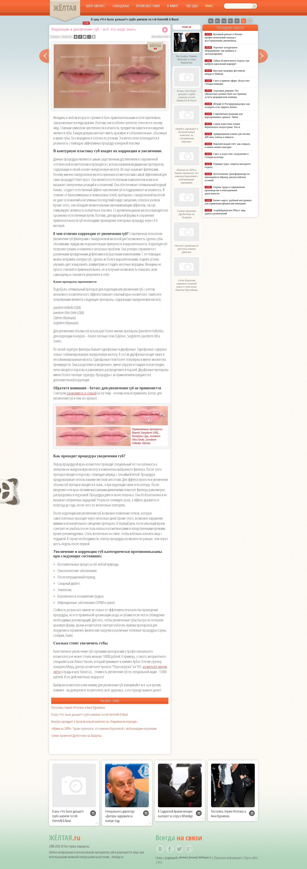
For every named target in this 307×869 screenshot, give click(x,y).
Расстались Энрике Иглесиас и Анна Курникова (78, 707)
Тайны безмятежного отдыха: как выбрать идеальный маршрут (227, 62)
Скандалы (121, 6)
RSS (160, 862)
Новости (66, 36)
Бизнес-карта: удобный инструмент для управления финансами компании (228, 202)
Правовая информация (228, 857)
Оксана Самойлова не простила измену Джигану (186, 249)
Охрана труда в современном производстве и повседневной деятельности (225, 190)
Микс (209, 6)
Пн (210, 21)
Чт (230, 21)
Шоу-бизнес (95, 6)
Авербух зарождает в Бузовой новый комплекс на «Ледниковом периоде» (94, 721)
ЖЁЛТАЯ (65, 8)
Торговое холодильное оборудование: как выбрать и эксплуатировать (221, 50)
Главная (55, 36)
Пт (237, 21)
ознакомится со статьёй (82, 393)
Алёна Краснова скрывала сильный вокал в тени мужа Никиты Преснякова (186, 285)
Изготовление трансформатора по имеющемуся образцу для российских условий (227, 177)
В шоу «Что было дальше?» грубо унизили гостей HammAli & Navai (134, 19)
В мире (172, 6)
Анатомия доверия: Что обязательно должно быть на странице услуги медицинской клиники (225, 94)
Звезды (192, 6)
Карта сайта (251, 857)
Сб (243, 21)
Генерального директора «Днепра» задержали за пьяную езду (120, 816)
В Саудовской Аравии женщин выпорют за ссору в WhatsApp (175, 813)
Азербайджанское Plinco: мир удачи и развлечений (225, 212)
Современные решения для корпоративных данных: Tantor (224, 115)
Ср (224, 21)
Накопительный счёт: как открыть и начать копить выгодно (227, 145)
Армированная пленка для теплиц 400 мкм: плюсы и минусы (227, 135)
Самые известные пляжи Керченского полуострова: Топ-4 (222, 125)
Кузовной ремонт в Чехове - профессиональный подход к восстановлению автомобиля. (224, 37)
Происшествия (148, 6)
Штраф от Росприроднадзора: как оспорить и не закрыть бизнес (227, 105)
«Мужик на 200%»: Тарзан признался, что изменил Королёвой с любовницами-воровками (104, 728)
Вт (217, 21)
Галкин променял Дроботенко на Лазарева (76, 735)
